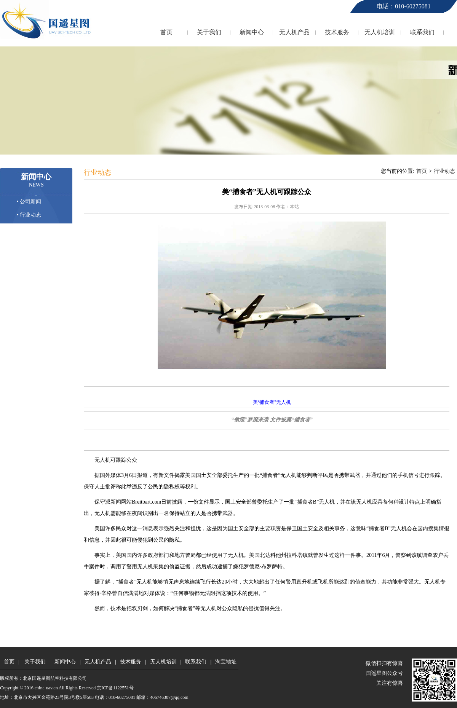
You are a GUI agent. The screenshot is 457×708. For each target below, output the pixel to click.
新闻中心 (252, 32)
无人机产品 (294, 32)
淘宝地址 (225, 662)
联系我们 (422, 32)
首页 (166, 32)
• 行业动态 (29, 215)
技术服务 (337, 32)
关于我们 (209, 32)
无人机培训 (379, 32)
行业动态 (444, 171)
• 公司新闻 (29, 201)
